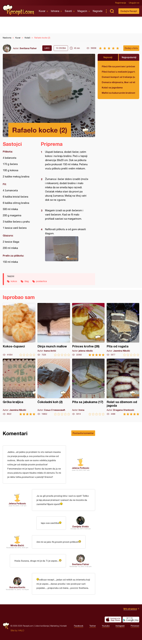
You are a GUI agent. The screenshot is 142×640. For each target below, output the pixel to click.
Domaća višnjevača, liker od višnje (118, 82)
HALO (21, 630)
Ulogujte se (134, 3)
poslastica (41, 281)
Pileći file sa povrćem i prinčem (118, 66)
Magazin (82, 11)
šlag (27, 281)
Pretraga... (112, 11)
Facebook (78, 626)
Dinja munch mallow (53, 329)
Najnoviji (107, 57)
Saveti (68, 11)
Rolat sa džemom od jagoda (123, 387)
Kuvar (42, 11)
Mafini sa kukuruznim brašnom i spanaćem (118, 92)
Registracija (120, 3)
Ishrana (55, 11)
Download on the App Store (113, 619)
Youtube (106, 626)
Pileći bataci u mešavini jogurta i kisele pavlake (118, 71)
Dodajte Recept (129, 11)
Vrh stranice (130, 608)
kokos (14, 281)
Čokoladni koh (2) (53, 387)
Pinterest (135, 626)
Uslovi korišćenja (42, 626)
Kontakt (63, 626)
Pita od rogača (123, 329)
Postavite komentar (83, 433)
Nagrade (97, 11)
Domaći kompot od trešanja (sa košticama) (118, 77)
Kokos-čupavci (19, 329)
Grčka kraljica (19, 387)
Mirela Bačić (17, 545)
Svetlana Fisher (28, 48)
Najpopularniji (129, 57)
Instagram (120, 626)
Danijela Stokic (80, 526)
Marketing (54, 626)
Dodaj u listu (131, 48)
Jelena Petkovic (80, 468)
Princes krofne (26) (88, 329)
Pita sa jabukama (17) (88, 387)
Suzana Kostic (17, 587)
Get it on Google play (131, 619)
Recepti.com (19, 10)
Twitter (92, 626)
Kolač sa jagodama (112, 87)
